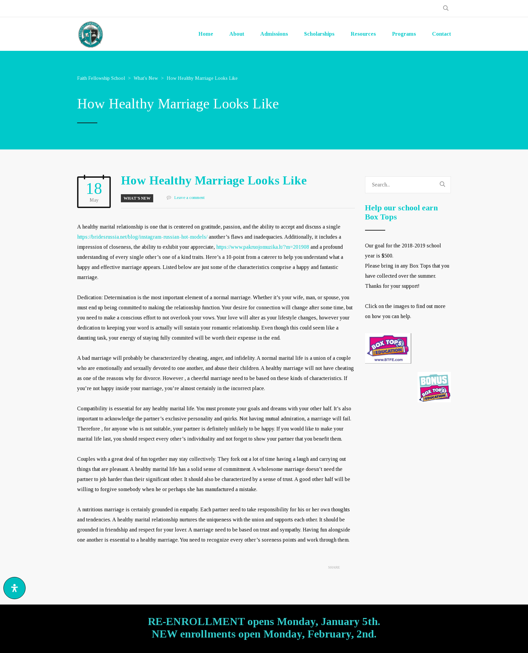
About (236, 34)
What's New (137, 198)
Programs (404, 34)
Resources (363, 34)
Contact (441, 34)
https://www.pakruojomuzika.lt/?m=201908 (262, 247)
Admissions (274, 34)
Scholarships (319, 34)
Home (205, 34)
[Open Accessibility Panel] (14, 588)
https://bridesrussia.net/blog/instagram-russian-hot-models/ (142, 237)
